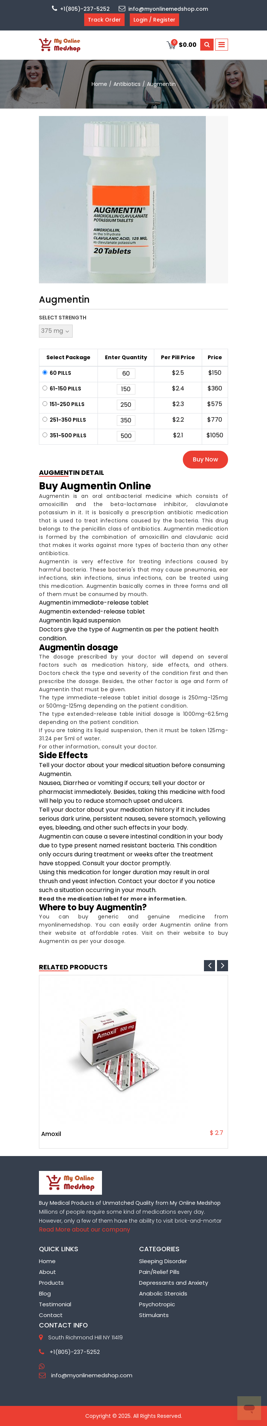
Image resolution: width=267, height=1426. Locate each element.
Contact (51, 1315)
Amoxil (51, 1134)
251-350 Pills (63, 420)
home (99, 84)
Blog (45, 1293)
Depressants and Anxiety (173, 1283)
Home (47, 1261)
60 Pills (56, 373)
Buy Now (205, 459)
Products (51, 1283)
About (47, 1272)
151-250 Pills (63, 404)
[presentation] (209, 965)
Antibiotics (127, 84)
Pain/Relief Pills (159, 1272)
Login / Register (154, 19)
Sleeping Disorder (163, 1261)
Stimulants (154, 1315)
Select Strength (62, 317)
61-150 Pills (61, 388)
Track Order (104, 19)
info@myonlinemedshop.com (163, 9)
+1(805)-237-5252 (81, 9)
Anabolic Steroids (163, 1293)
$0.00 (182, 44)
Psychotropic (157, 1304)
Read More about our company (84, 1229)
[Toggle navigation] (221, 45)
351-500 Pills (63, 435)
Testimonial (55, 1304)
